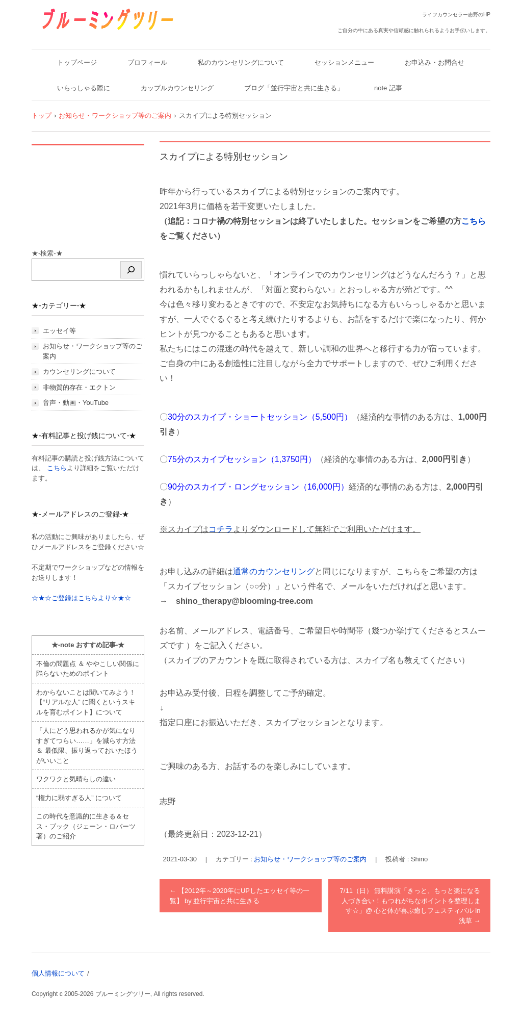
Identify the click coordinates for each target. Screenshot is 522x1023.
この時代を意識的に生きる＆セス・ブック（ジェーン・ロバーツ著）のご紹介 (86, 826)
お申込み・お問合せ (434, 62)
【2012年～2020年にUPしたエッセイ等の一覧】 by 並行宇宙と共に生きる (240, 896)
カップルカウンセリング (177, 88)
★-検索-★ (47, 253)
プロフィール (147, 62)
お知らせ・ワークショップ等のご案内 (310, 859)
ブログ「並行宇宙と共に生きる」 (294, 88)
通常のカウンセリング (274, 571)
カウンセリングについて (79, 371)
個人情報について (58, 973)
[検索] (131, 269)
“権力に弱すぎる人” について (79, 798)
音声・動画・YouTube (76, 402)
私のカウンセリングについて (241, 62)
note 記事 (388, 88)
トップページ (77, 62)
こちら (473, 221)
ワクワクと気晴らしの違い (76, 779)
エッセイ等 (59, 331)
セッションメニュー (344, 62)
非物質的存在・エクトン (79, 387)
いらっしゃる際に (83, 88)
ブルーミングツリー (76, 37)
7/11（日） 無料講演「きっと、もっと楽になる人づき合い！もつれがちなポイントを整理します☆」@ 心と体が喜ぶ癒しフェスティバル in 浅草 (410, 906)
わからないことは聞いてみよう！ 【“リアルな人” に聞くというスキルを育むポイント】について (86, 702)
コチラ (220, 529)
